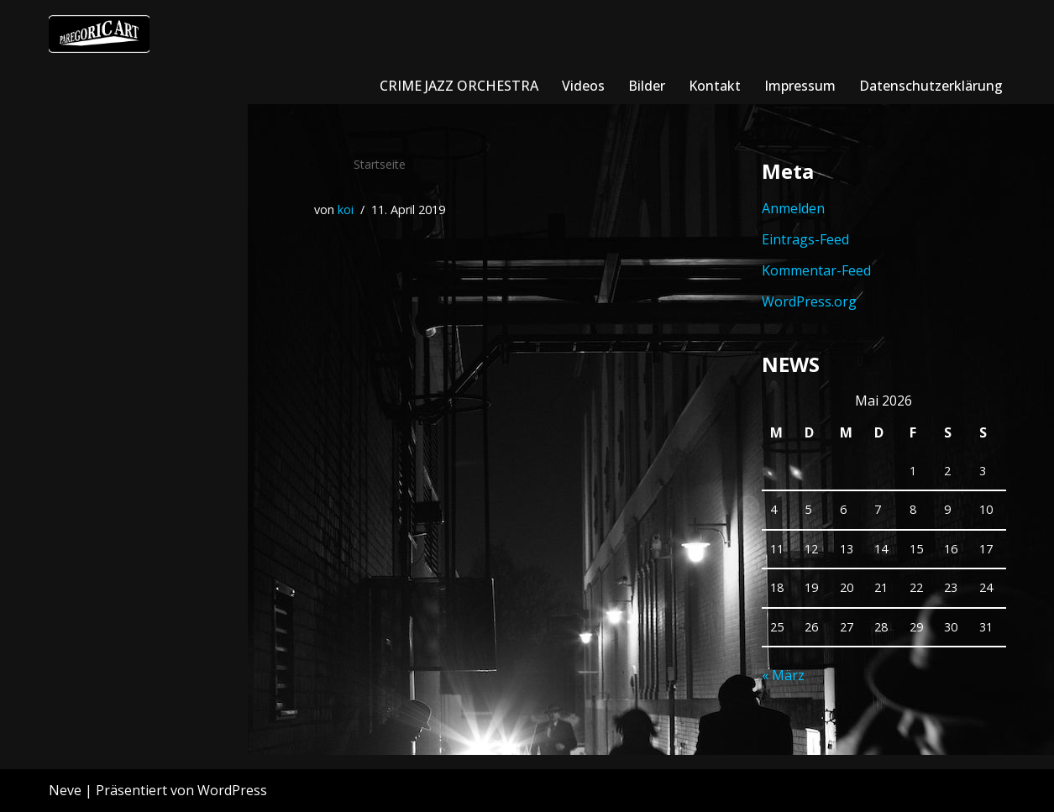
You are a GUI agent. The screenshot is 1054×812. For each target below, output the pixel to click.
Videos (583, 85)
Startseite (380, 164)
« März (783, 675)
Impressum (800, 85)
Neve (65, 790)
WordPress (232, 790)
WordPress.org (809, 301)
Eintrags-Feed (805, 239)
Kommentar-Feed (816, 270)
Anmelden (793, 208)
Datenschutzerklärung (931, 85)
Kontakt (715, 85)
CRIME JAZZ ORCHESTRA (459, 85)
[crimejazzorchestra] (99, 34)
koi (346, 209)
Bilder (646, 85)
